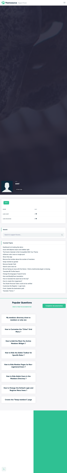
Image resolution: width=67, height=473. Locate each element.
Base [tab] (6, 202)
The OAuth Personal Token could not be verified (17, 284)
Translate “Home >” (9, 291)
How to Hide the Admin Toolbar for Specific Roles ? (11, 336)
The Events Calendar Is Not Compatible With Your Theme (20, 252)
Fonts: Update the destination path (13, 288)
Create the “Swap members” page (33, 352)
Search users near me (9, 267)
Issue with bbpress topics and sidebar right (16, 250)
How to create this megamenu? (12, 281)
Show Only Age (7, 257)
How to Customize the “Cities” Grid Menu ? (33, 320)
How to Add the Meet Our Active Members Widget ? (55, 320)
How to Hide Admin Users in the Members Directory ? (55, 337)
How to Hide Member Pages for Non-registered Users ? (33, 337)
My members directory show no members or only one (11, 321)
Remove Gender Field (9, 264)
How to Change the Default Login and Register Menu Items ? (11, 354)
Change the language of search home (14, 274)
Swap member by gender (10, 262)
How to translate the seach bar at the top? (16, 279)
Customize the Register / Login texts (14, 286)
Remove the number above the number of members (19, 259)
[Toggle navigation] (65, 3)
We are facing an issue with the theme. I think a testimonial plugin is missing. (26, 269)
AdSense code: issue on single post (14, 254)
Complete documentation (54, 306)
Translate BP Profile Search (11, 271)
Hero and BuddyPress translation (13, 276)
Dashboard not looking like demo (13, 247)
